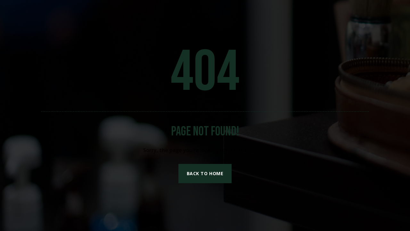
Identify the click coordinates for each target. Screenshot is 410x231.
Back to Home (205, 173)
